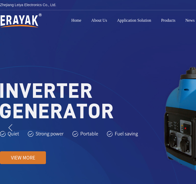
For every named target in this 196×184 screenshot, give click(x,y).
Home (76, 20)
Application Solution (134, 20)
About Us (99, 20)
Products (168, 20)
